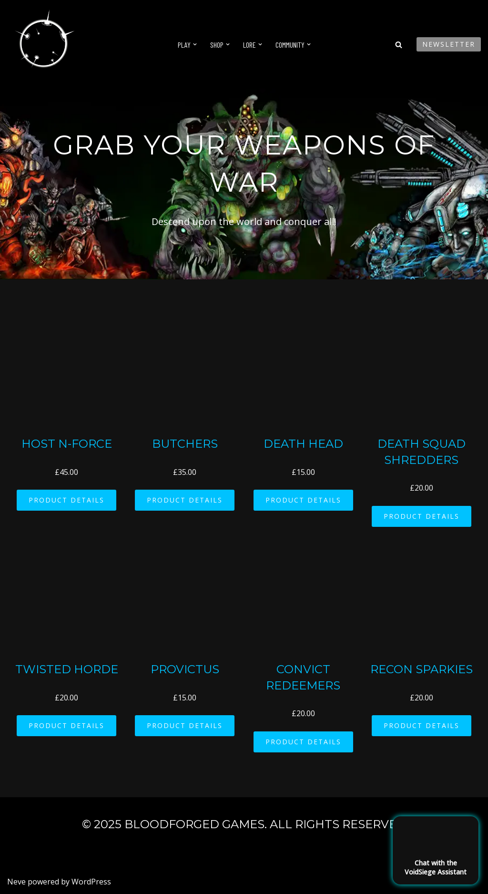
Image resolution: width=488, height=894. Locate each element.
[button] (195, 44)
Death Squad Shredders (421, 452)
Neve (16, 881)
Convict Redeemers (303, 677)
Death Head (303, 444)
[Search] (398, 44)
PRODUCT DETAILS (66, 499)
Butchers (185, 444)
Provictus (185, 669)
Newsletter (448, 44)
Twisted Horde (66, 669)
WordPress (91, 881)
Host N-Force (66, 444)
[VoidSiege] (43, 44)
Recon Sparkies (421, 669)
